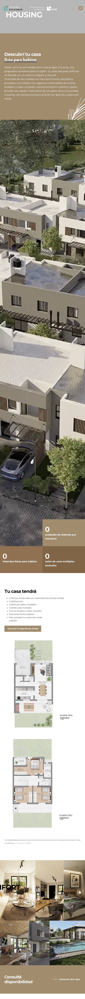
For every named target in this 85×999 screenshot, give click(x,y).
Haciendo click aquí (69, 979)
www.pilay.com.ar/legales (23, 843)
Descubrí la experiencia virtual (23, 628)
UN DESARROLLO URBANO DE (37, 8)
